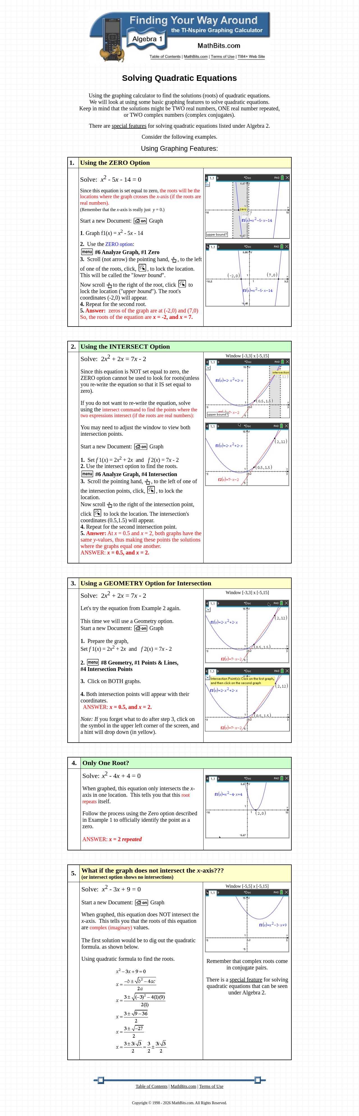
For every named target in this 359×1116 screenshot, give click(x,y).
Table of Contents (152, 1086)
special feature (246, 979)
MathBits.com (183, 1086)
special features (129, 126)
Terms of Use (211, 1086)
